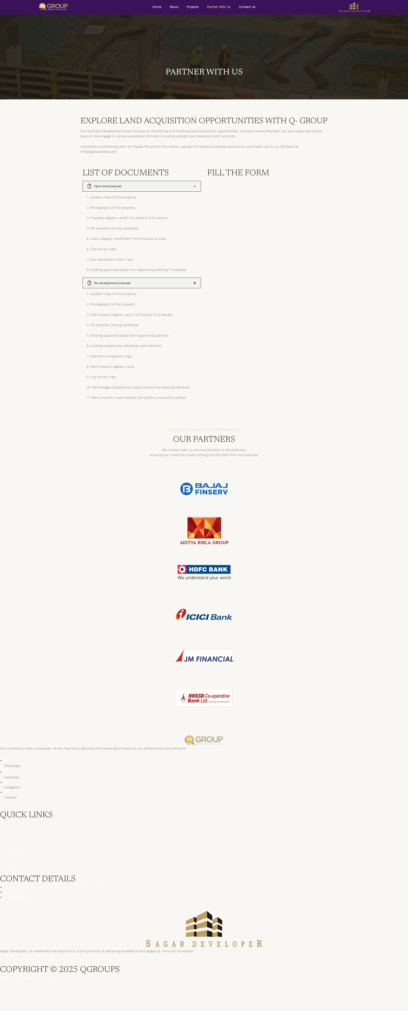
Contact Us (247, 7)
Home (156, 7)
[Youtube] (6, 792)
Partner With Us (219, 7)
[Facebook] (6, 772)
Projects (193, 7)
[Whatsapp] (6, 761)
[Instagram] (6, 782)
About (174, 7)
